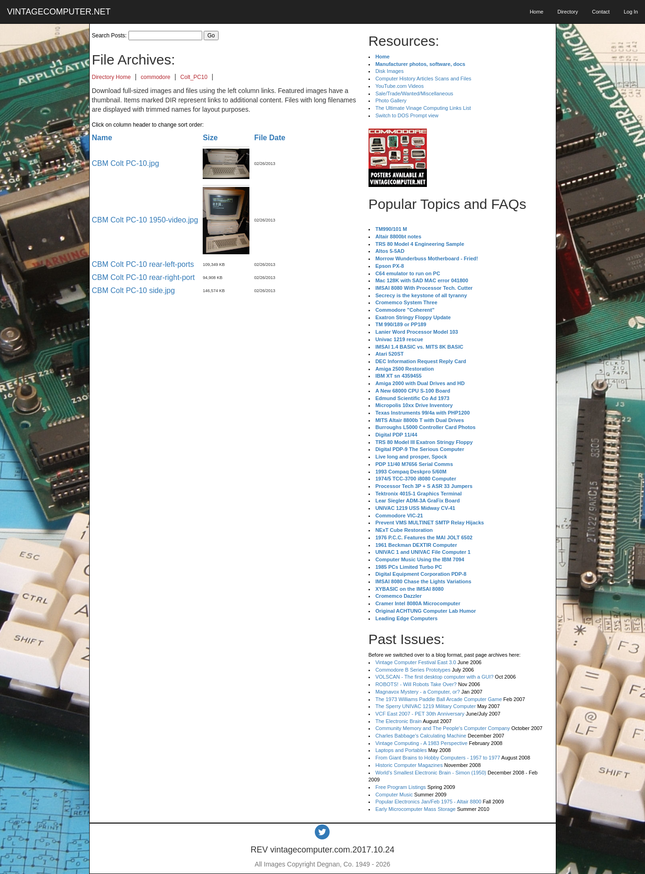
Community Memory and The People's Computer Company (443, 728)
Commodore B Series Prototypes (413, 670)
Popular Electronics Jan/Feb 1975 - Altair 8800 (429, 801)
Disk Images (390, 71)
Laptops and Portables (401, 750)
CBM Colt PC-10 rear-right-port (143, 277)
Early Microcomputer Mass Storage (416, 809)
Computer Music (394, 794)
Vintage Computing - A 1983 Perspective (422, 743)
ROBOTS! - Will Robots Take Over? (416, 684)
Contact (601, 11)
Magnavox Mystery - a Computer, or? (418, 692)
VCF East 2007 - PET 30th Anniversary (420, 713)
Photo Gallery (391, 100)
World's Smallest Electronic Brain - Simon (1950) (431, 772)
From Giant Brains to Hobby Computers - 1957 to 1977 (438, 757)
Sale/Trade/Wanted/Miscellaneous (415, 93)
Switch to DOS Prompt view (407, 115)
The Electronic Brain (399, 721)
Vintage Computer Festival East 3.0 (416, 662)
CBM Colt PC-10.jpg (125, 163)
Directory (567, 11)
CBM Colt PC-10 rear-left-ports (143, 264)
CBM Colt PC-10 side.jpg (133, 290)
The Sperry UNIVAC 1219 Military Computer (426, 706)
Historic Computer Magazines (409, 765)
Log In (631, 11)
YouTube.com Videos (400, 86)
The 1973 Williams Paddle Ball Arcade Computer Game (439, 699)
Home (536, 11)
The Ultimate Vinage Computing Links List (423, 108)
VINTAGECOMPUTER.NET (59, 11)
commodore (155, 77)
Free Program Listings (401, 787)
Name (102, 138)
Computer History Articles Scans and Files (423, 78)
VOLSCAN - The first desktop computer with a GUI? (435, 677)
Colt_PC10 (193, 77)
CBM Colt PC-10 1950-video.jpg (145, 220)
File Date (269, 138)
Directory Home (111, 77)
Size (210, 138)
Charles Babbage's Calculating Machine (421, 735)
